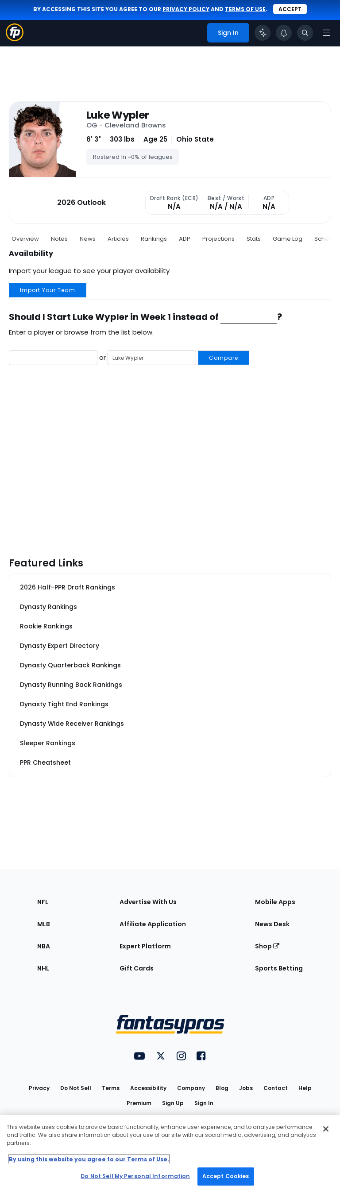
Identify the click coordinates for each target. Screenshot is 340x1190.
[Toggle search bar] (305, 33)
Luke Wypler (117, 115)
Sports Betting (279, 968)
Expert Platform (145, 946)
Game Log (287, 239)
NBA (43, 946)
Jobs (246, 1088)
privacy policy (185, 9)
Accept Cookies (225, 1176)
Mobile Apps (275, 901)
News (88, 239)
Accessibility (148, 1088)
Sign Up (173, 1103)
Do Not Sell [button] (75, 1088)
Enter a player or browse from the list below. (81, 332)
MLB (43, 924)
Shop (267, 946)
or (129, 358)
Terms (111, 1088)
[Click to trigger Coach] (262, 33)
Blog (222, 1088)
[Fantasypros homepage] (14, 38)
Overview (25, 239)
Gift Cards (137, 968)
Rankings (154, 239)
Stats (254, 239)
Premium (139, 1103)
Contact (275, 1088)
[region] (170, 1152)
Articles (118, 239)
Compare (223, 358)
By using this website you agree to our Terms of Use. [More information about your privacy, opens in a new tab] (89, 1159)
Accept (289, 9)
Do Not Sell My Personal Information (135, 1176)
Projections (218, 239)
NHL (43, 968)
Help (305, 1088)
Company (191, 1088)
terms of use (245, 9)
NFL (42, 901)
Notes (59, 239)
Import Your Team (47, 290)
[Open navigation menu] (326, 33)
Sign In (203, 1103)
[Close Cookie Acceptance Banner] (326, 1129)
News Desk (272, 924)
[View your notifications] (284, 33)
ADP (184, 239)
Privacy (39, 1088)
